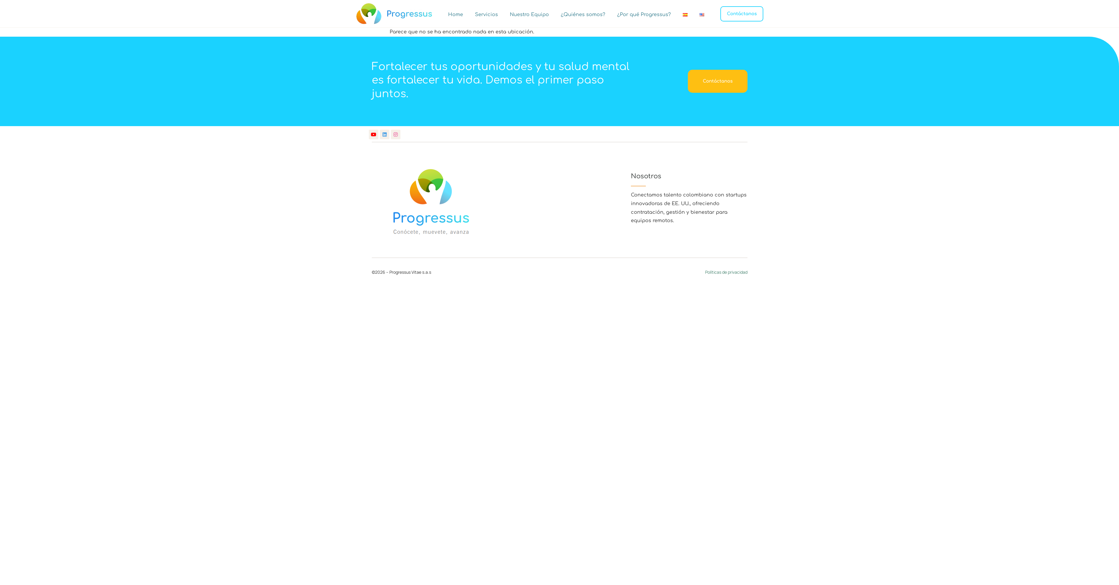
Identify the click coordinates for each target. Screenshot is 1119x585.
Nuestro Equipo (529, 14)
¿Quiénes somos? (583, 14)
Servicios (486, 14)
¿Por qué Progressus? (644, 14)
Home (455, 14)
